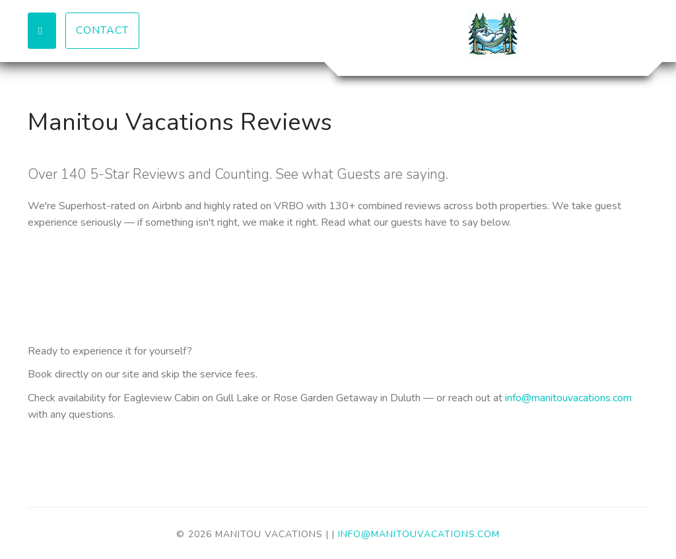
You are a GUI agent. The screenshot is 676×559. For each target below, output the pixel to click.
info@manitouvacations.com (568, 398)
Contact (102, 30)
